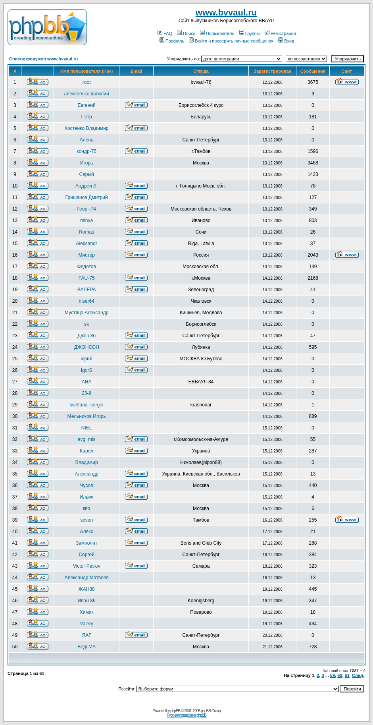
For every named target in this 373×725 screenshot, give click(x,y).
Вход (286, 41)
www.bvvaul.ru (226, 12)
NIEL (86, 428)
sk (86, 324)
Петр (86, 117)
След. (358, 675)
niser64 (86, 301)
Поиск (186, 33)
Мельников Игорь (86, 416)
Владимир (86, 462)
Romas (86, 232)
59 (332, 675)
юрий (86, 359)
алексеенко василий (86, 94)
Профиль (172, 41)
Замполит (86, 543)
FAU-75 (87, 278)
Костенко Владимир (87, 128)
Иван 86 (87, 600)
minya (86, 220)
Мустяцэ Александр (86, 312)
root (87, 82)
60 (339, 675)
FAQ (165, 33)
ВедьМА (86, 647)
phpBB (175, 711)
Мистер (86, 255)
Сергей (86, 554)
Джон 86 (86, 335)
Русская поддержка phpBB (186, 715)
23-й (86, 393)
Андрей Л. (86, 186)
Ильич (87, 497)
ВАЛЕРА (86, 289)
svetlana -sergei (87, 405)
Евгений (87, 105)
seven (86, 520)
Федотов (86, 266)
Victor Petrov (86, 566)
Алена (87, 140)
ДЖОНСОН (86, 347)
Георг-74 (86, 209)
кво (86, 508)
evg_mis (87, 439)
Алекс (86, 531)
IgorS (86, 370)
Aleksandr (86, 243)
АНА (87, 382)
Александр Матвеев (86, 577)
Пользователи (217, 33)
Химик (87, 612)
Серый (86, 174)
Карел (86, 451)
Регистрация (280, 33)
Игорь (86, 163)
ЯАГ (86, 635)
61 (347, 675)
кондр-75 (86, 151)
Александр (86, 474)
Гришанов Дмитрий (86, 197)
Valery (86, 623)
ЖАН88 (87, 589)
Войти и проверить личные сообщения (231, 41)
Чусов (86, 485)
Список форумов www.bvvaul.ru (43, 58)
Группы (249, 33)
